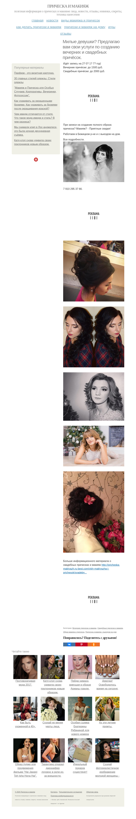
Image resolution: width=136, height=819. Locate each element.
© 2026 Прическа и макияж (25, 792)
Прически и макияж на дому (84, 27)
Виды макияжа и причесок (80, 20)
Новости (52, 20)
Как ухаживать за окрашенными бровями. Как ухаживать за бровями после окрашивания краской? (35, 105)
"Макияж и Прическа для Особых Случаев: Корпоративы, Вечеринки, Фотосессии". (35, 91)
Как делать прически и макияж (38, 27)
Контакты (54, 792)
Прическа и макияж (68, 6)
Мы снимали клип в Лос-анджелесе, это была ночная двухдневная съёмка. (35, 131)
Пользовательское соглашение (70, 792)
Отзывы (65, 33)
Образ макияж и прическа (73, 632)
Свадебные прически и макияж (110, 628)
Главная (37, 20)
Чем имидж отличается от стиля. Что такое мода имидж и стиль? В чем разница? (34, 118)
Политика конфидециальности (62, 796)
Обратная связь (92, 792)
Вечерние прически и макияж (84, 628)
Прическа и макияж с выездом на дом (100, 632)
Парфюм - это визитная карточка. (34, 73)
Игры (111, 27)
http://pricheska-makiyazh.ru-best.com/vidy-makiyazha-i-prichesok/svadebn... (91, 569)
